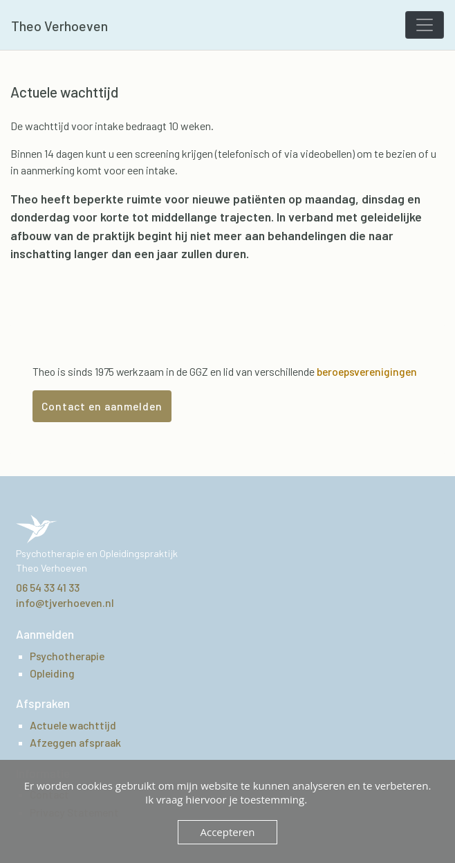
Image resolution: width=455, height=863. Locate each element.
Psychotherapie (67, 655)
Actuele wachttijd (73, 725)
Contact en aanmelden (101, 405)
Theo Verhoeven (59, 25)
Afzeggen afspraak (75, 742)
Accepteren (228, 832)
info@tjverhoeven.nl (65, 602)
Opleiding (52, 673)
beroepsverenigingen (367, 371)
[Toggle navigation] (424, 25)
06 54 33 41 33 (48, 587)
